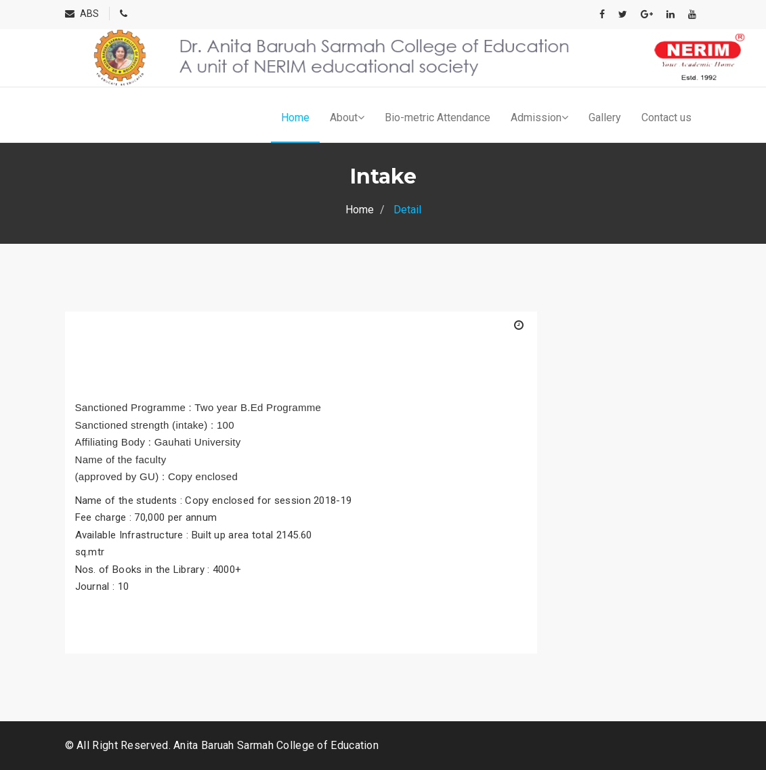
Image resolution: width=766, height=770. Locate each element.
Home (295, 117)
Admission (539, 117)
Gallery (605, 117)
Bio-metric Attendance (437, 117)
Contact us (666, 117)
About (347, 117)
